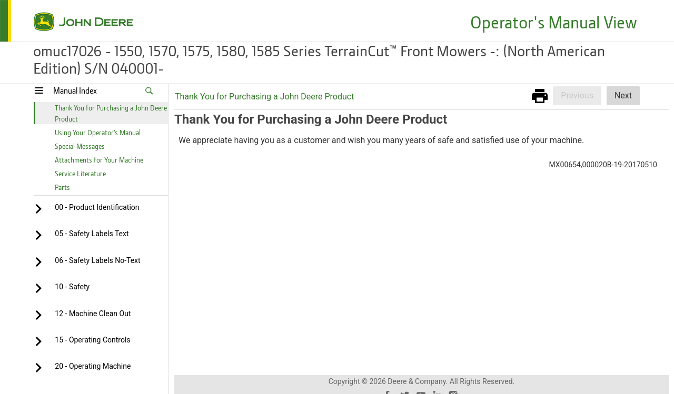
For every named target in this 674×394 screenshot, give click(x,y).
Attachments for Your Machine (99, 159)
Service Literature (80, 173)
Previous (577, 95)
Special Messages (80, 146)
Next (623, 95)
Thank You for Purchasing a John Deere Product (264, 97)
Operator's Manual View (553, 22)
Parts (62, 187)
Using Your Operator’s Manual (98, 132)
